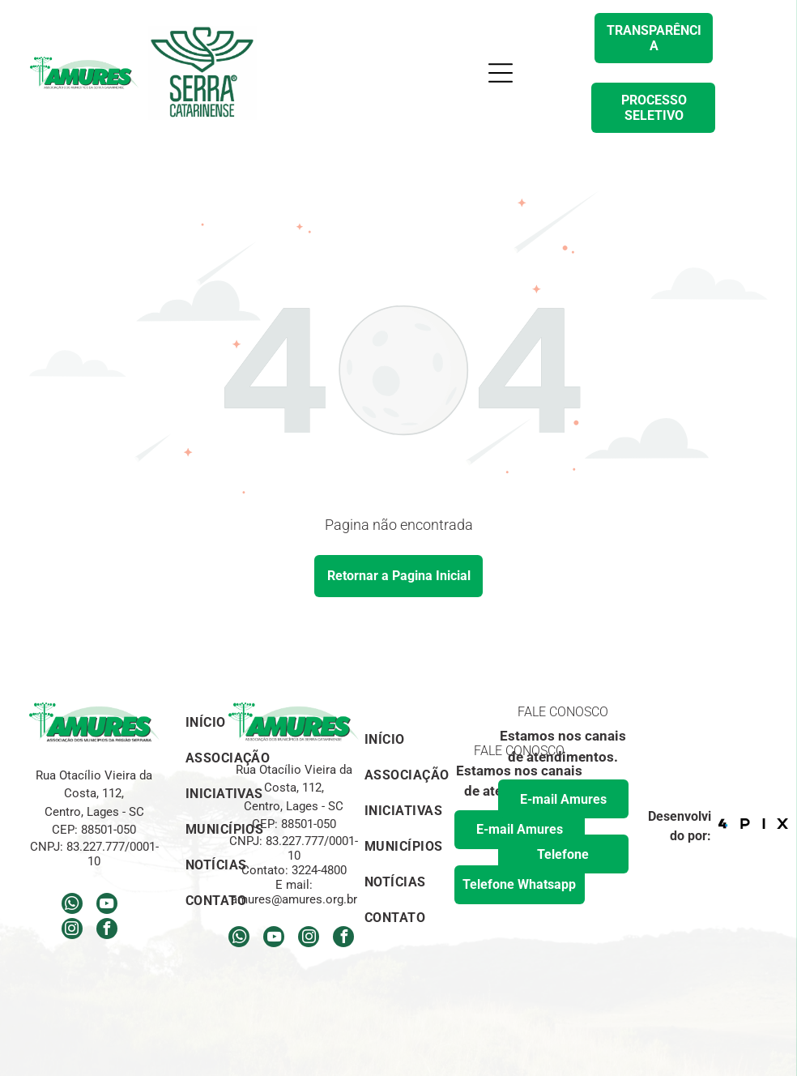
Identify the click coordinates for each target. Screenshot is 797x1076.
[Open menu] (500, 73)
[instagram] (72, 930)
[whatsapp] (72, 905)
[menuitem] (407, 737)
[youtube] (106, 905)
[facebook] (106, 930)
